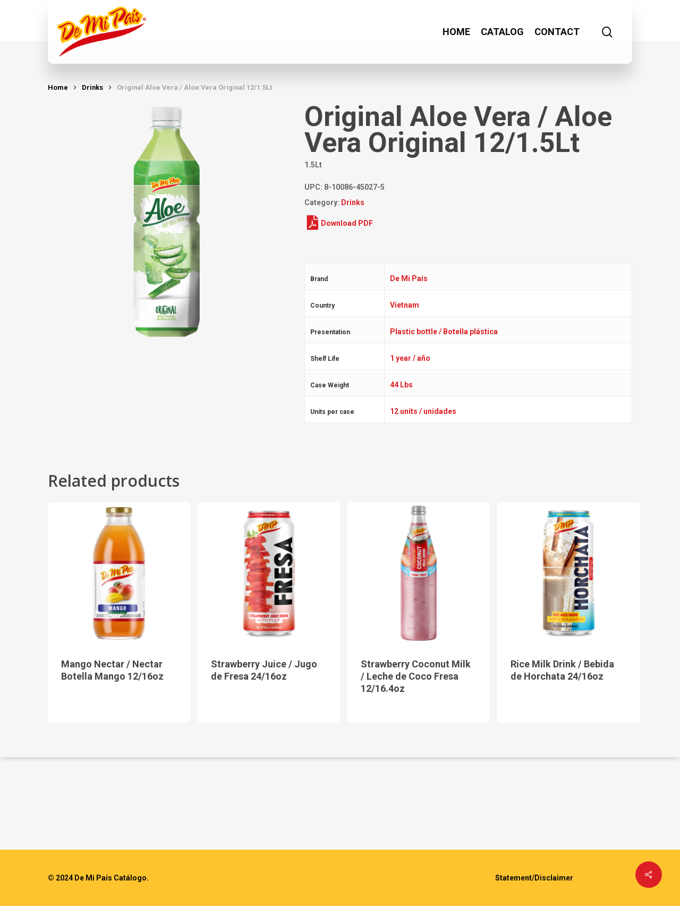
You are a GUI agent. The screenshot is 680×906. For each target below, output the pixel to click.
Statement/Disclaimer (534, 878)
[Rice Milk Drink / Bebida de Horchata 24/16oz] (568, 573)
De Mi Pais (409, 278)
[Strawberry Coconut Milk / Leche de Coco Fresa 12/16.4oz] (418, 573)
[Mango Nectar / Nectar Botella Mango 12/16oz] (119, 573)
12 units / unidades (423, 411)
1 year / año (410, 358)
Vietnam (404, 305)
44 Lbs (401, 384)
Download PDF (340, 223)
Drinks (92, 87)
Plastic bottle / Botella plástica (444, 331)
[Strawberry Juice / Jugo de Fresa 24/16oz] (269, 573)
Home (58, 87)
